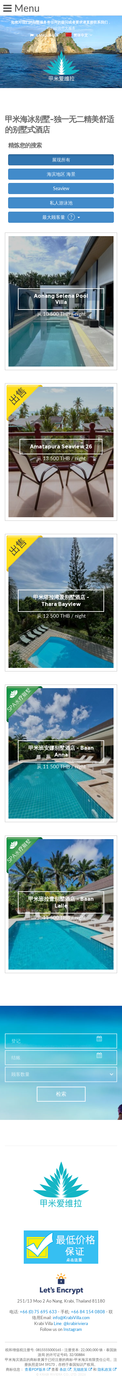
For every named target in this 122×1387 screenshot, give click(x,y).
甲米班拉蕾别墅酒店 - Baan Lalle (61, 902)
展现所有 (61, 159)
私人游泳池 (61, 202)
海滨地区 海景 (61, 174)
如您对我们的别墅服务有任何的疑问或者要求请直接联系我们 (59, 22)
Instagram (72, 1329)
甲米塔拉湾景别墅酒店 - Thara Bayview (61, 600)
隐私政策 (107, 1369)
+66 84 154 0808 (88, 1311)
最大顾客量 (61, 217)
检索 (61, 1094)
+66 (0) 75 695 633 (38, 1311)
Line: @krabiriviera (71, 1323)
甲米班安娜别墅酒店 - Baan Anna (61, 751)
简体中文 (77, 35)
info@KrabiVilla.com (71, 1317)
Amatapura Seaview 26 (61, 447)
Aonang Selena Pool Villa (61, 299)
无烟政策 (82, 1369)
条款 (65, 1369)
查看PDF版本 (38, 1369)
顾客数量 (20, 1074)
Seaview (61, 188)
